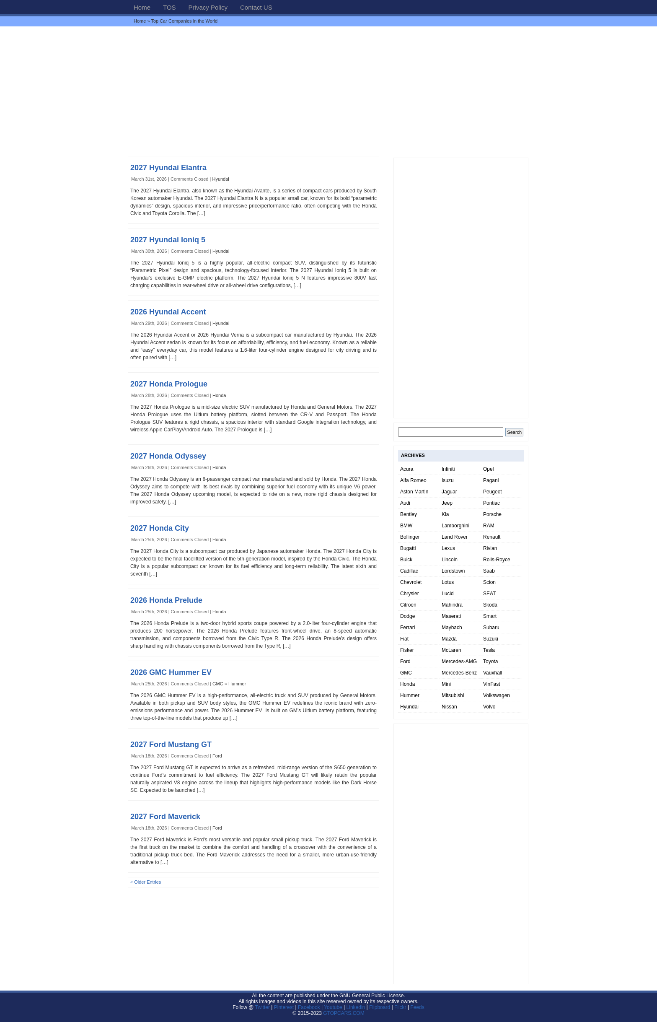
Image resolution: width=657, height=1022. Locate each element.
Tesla (489, 650)
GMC (217, 683)
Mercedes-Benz (459, 673)
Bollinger (410, 537)
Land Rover (455, 537)
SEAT (489, 594)
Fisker (407, 650)
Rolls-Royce (496, 560)
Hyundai (220, 179)
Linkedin (356, 1007)
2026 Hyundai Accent (168, 312)
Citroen (408, 605)
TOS (169, 7)
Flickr (400, 1007)
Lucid (448, 594)
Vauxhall (492, 673)
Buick (406, 560)
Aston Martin (414, 492)
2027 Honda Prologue (168, 384)
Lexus (448, 548)
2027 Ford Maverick (165, 816)
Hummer (237, 683)
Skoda (490, 605)
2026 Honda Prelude (166, 600)
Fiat (404, 639)
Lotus (448, 582)
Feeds (417, 1007)
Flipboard (379, 1007)
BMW (406, 526)
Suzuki (490, 639)
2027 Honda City (159, 528)
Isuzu (448, 480)
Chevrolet (411, 582)
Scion (489, 582)
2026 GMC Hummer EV (171, 672)
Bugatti (408, 548)
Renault (491, 537)
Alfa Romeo (413, 480)
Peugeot (492, 492)
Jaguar (449, 492)
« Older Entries (145, 882)
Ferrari (407, 627)
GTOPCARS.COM (343, 1013)
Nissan (449, 707)
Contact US (256, 7)
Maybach (452, 627)
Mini (446, 684)
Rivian (490, 548)
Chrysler (409, 594)
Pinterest (284, 1007)
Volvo (489, 707)
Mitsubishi (453, 695)
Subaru (491, 627)
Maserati (451, 616)
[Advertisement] (328, 91)
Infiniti (448, 469)
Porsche (492, 514)
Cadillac (409, 571)
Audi (405, 503)
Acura (406, 469)
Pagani (491, 480)
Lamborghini (455, 526)
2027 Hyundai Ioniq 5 (167, 240)
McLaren (451, 650)
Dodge (407, 616)
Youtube (333, 1007)
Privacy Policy (208, 7)
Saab (489, 571)
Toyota (490, 661)
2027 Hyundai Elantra (168, 167)
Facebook (309, 1007)
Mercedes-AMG (459, 661)
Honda (219, 395)
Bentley (408, 514)
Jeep (447, 503)
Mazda (449, 639)
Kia (445, 514)
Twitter (263, 1007)
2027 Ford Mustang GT (171, 744)
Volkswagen (496, 695)
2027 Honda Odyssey (168, 456)
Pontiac (491, 503)
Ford (217, 755)
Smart (490, 616)
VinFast (491, 684)
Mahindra (452, 605)
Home (142, 7)
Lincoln (450, 560)
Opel (488, 469)
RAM (488, 526)
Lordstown (453, 571)
